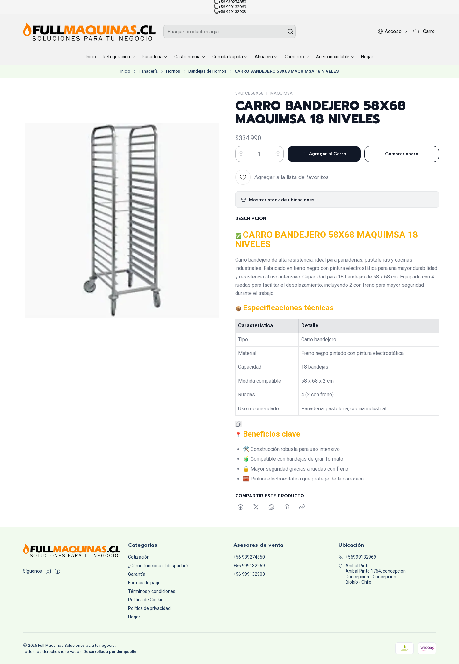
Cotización (138, 556)
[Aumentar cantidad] (278, 154)
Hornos (173, 71)
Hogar (134, 616)
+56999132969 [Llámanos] (357, 556)
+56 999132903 (249, 574)
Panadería (148, 71)
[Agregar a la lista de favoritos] (282, 177)
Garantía (136, 574)
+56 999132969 (249, 565)
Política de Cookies (147, 599)
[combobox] (229, 31)
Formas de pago (144, 582)
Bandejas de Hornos (207, 71)
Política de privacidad (149, 608)
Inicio (125, 71)
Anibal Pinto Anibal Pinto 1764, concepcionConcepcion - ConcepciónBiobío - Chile (372, 574)
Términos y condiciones (151, 591)
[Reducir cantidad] (241, 154)
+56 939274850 (249, 556)
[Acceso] (393, 31)
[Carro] (424, 31)
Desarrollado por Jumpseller (111, 651)
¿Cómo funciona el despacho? (158, 565)
